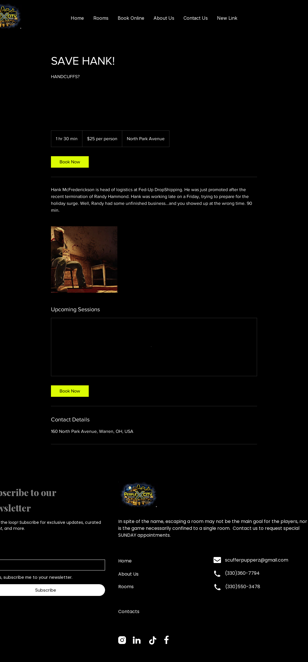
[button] (100, 18)
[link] (70, 162)
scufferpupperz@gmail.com (256, 560)
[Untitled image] (84, 259)
